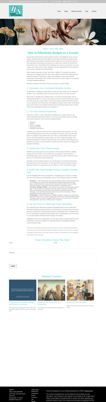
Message (12, 252)
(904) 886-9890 (55, 1)
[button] (59, 11)
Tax (32, 399)
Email (55, 242)
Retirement (34, 391)
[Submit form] (13, 266)
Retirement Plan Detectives (77, 302)
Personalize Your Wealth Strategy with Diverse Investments (21, 303)
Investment (34, 393)
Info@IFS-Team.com (70, 1)
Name (11, 242)
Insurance (34, 397)
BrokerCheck (89, 391)
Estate (33, 395)
